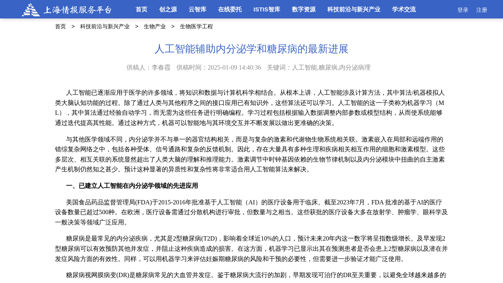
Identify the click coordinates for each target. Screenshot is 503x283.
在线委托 (230, 9)
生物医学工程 (196, 26)
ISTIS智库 (266, 9)
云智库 (197, 9)
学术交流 (404, 9)
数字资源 (304, 9)
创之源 (168, 9)
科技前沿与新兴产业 (353, 9)
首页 (141, 9)
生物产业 (155, 26)
